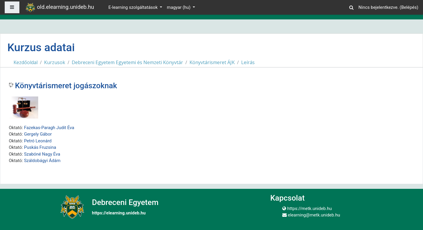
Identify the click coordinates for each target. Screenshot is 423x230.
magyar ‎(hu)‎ (179, 7)
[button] (351, 6)
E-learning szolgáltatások (133, 7)
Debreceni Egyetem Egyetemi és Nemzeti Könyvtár (127, 62)
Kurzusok (54, 62)
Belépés (409, 7)
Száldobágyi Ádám (42, 160)
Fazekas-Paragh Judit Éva (49, 127)
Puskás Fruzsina (40, 147)
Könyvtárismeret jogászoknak (66, 85)
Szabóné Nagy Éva (42, 154)
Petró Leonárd (38, 141)
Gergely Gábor (38, 134)
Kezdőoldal (26, 62)
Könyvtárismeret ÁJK (212, 62)
